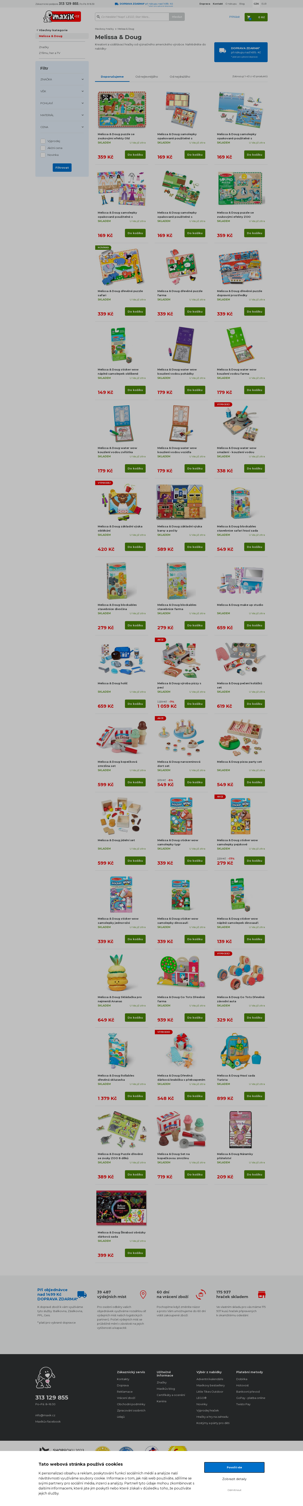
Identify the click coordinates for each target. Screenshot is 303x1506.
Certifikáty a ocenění (171, 1395)
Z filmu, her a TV (49, 53)
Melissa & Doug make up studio (240, 604)
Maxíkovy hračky (104, 28)
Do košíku (135, 154)
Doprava (123, 1385)
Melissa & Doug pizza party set (239, 761)
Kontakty (123, 1379)
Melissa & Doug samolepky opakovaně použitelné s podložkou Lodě (236, 138)
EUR (264, 3)
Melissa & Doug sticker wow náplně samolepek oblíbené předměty (118, 373)
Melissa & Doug (50, 36)
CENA (44, 127)
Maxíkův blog (166, 1388)
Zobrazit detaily (234, 1479)
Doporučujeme (112, 76)
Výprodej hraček (207, 1410)
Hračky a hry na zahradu (212, 1416)
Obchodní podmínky (131, 1404)
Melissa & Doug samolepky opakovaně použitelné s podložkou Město (176, 138)
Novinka (53, 155)
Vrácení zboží (126, 1398)
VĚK (43, 91)
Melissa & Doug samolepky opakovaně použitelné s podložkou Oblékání (117, 217)
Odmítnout (234, 1490)
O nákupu (231, 3)
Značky (44, 47)
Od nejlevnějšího (146, 76)
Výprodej (54, 141)
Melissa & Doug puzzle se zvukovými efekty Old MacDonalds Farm (116, 138)
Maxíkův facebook (48, 1421)
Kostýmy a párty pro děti (212, 1423)
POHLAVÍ (46, 103)
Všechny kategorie (53, 30)
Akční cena (55, 148)
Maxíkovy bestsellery (210, 1385)
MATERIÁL (47, 115)
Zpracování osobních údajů (131, 1413)
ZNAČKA (46, 79)
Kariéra (161, 1401)
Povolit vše (234, 1467)
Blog (242, 3)
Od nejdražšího (180, 76)
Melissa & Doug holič (113, 683)
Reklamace (125, 1391)
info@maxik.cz (45, 1415)
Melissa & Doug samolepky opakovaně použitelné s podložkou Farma (176, 217)
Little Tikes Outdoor (209, 1391)
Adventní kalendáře (209, 1379)
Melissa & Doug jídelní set (116, 840)
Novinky (201, 1404)
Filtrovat (62, 167)
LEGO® (201, 1398)
